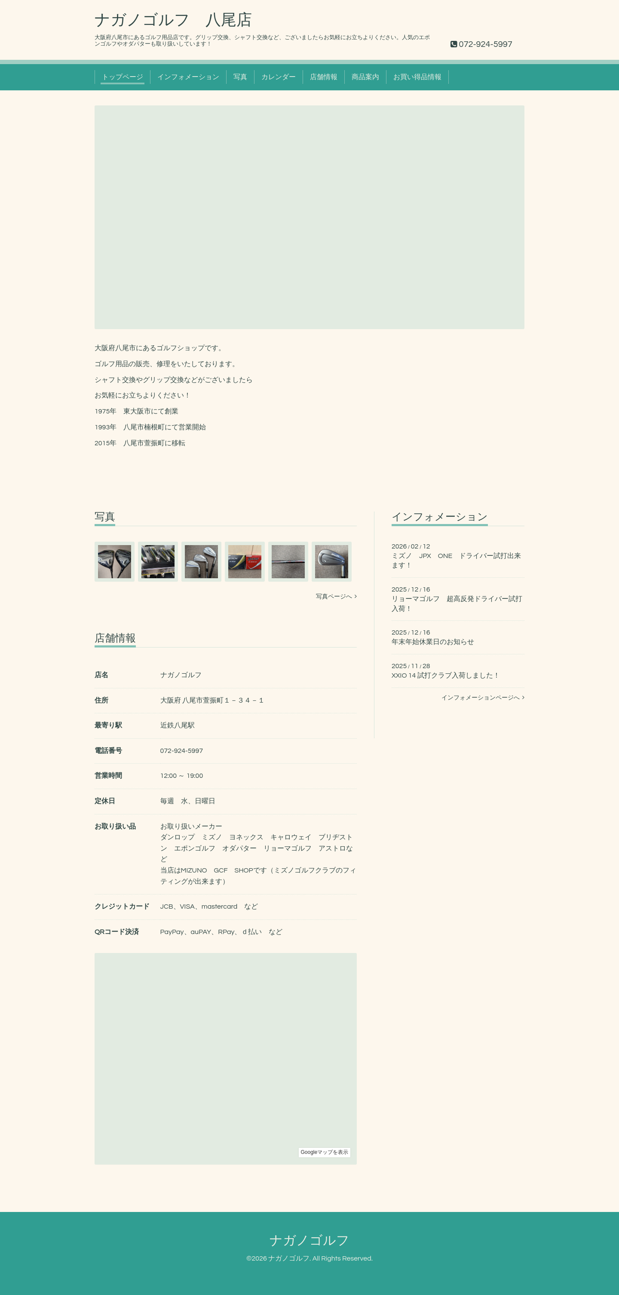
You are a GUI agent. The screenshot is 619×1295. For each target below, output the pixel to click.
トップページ (122, 77)
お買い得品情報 (417, 77)
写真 (240, 77)
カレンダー (278, 77)
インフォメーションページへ (482, 698)
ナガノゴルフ (309, 1240)
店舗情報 (323, 77)
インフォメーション (188, 77)
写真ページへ (336, 597)
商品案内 (365, 77)
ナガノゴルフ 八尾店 (173, 20)
